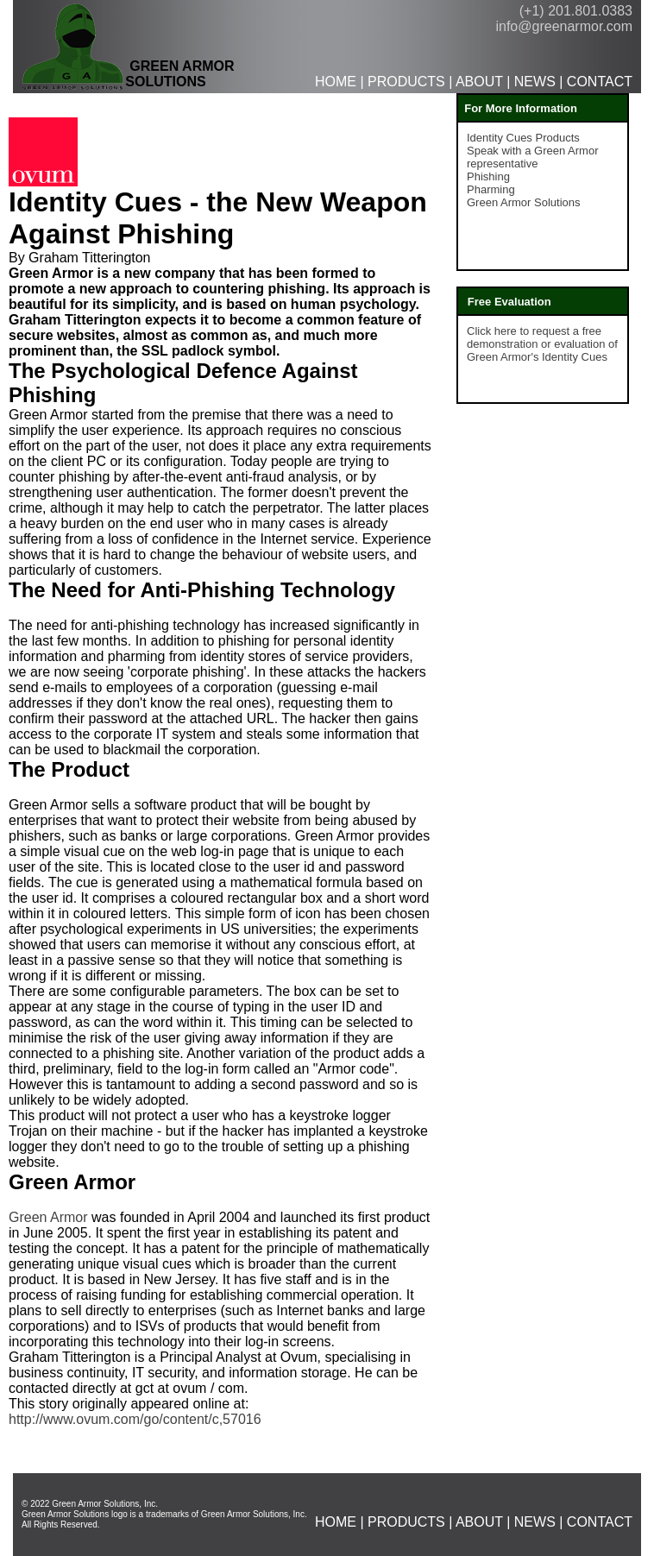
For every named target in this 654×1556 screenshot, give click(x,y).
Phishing (488, 176)
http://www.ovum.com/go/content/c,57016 (135, 1419)
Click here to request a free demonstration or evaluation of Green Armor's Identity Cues (542, 343)
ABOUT (479, 81)
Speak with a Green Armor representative (532, 157)
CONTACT (599, 81)
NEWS (535, 81)
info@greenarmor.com (563, 26)
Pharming (491, 189)
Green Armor (48, 1217)
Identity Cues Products (523, 137)
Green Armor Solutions (524, 202)
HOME (335, 81)
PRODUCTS (406, 81)
